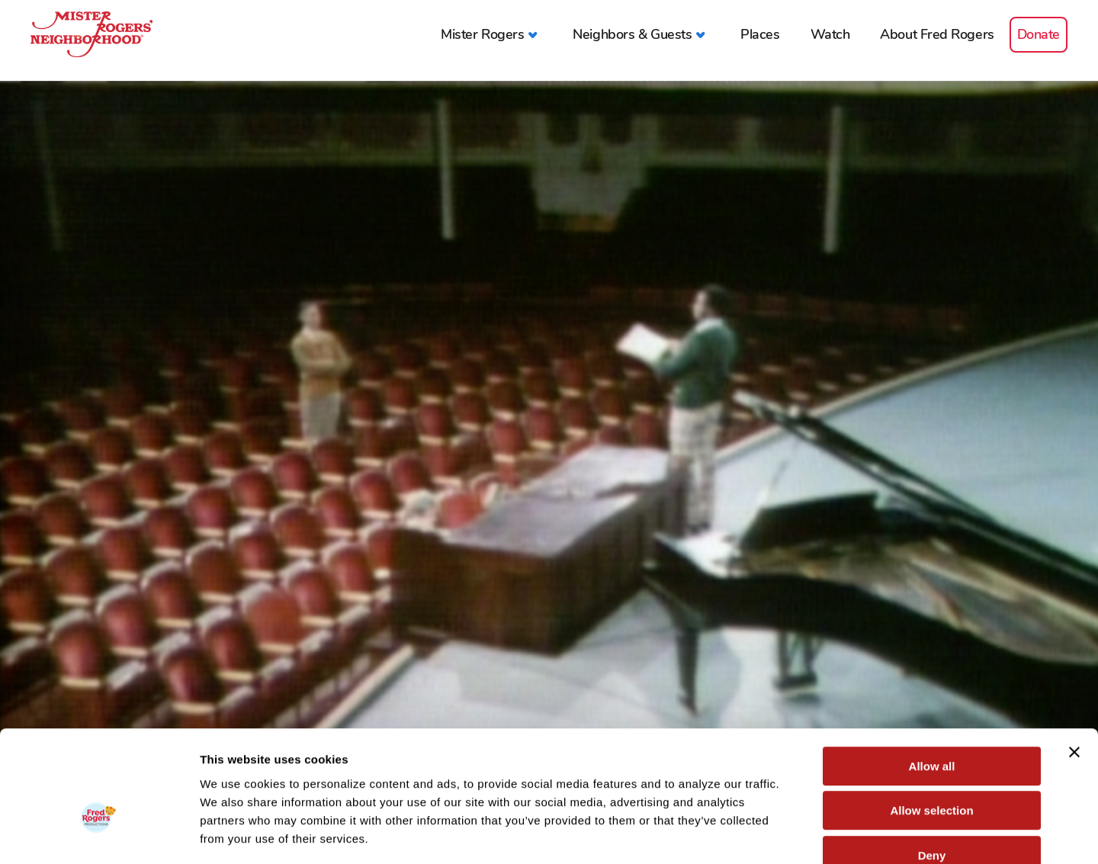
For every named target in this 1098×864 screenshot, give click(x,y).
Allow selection (931, 722)
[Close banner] (1074, 663)
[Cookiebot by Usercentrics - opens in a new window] (98, 834)
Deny (932, 766)
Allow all (932, 677)
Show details (800, 833)
